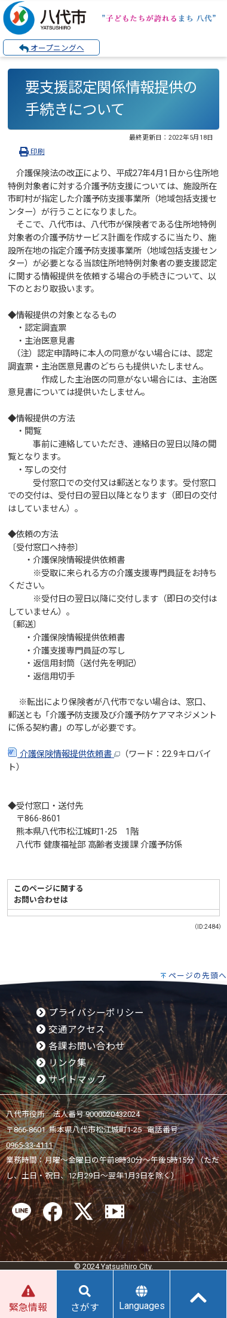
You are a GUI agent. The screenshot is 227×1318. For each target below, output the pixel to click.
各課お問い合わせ (80, 1046)
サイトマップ (71, 1079)
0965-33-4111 (29, 1145)
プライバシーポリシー (90, 1013)
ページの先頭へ (197, 975)
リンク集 (61, 1063)
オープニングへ (51, 48)
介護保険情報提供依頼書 (64, 754)
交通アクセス (70, 1029)
